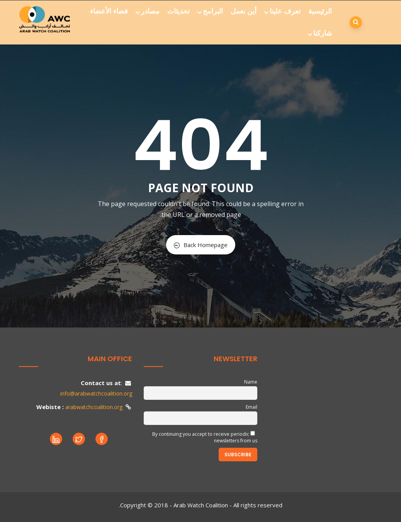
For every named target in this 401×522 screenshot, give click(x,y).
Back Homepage (201, 245)
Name (250, 382)
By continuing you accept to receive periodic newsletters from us (204, 437)
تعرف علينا (283, 11)
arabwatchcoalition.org (93, 407)
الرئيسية (320, 11)
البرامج (211, 11)
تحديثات (178, 11)
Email (251, 407)
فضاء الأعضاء (109, 11)
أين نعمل (244, 11)
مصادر (148, 11)
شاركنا (320, 33)
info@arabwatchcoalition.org (96, 393)
